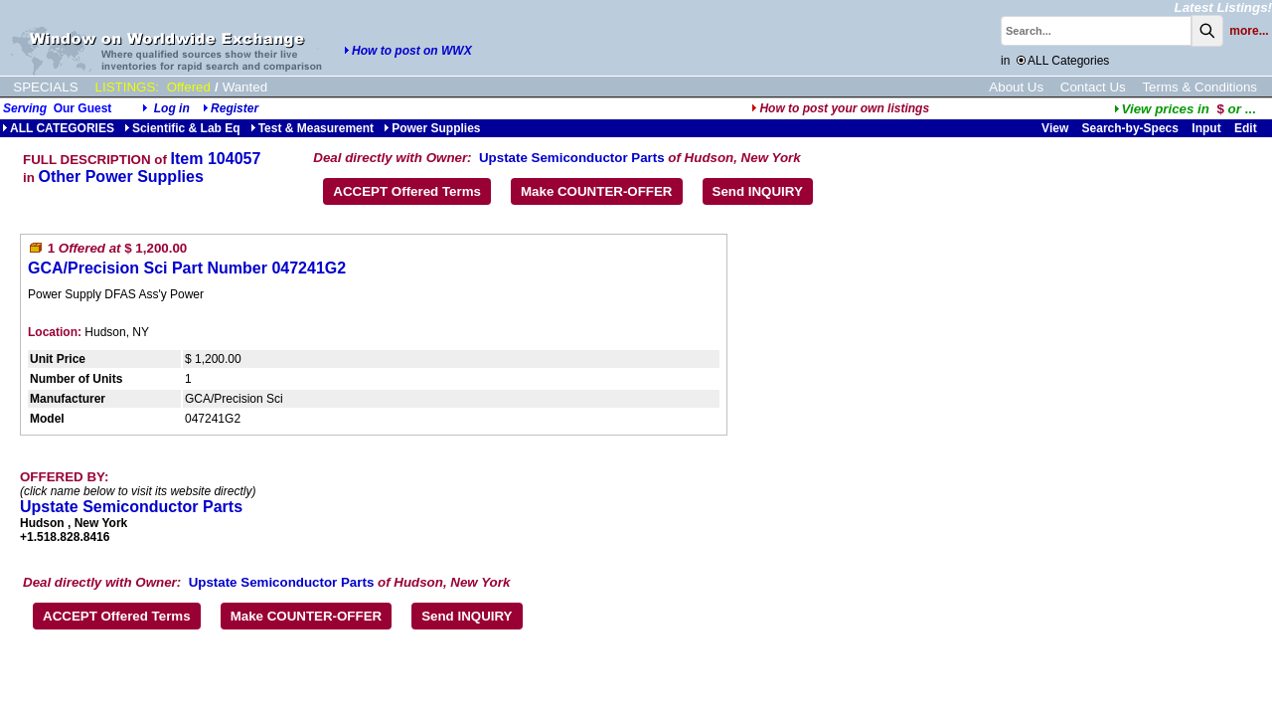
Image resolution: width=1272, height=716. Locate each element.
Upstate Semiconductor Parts (572, 157)
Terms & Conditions (1199, 87)
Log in (172, 108)
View (1054, 128)
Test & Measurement (312, 128)
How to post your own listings (840, 108)
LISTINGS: (127, 87)
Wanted (245, 87)
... (1185, 108)
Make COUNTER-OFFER (597, 191)
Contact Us (1093, 87)
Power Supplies (432, 128)
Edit (1247, 128)
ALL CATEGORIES (58, 128)
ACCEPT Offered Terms (407, 191)
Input (1206, 128)
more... (1248, 31)
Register (234, 108)
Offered (189, 87)
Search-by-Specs (1130, 128)
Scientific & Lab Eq (182, 128)
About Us (1016, 87)
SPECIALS (45, 87)
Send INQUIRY (758, 191)
